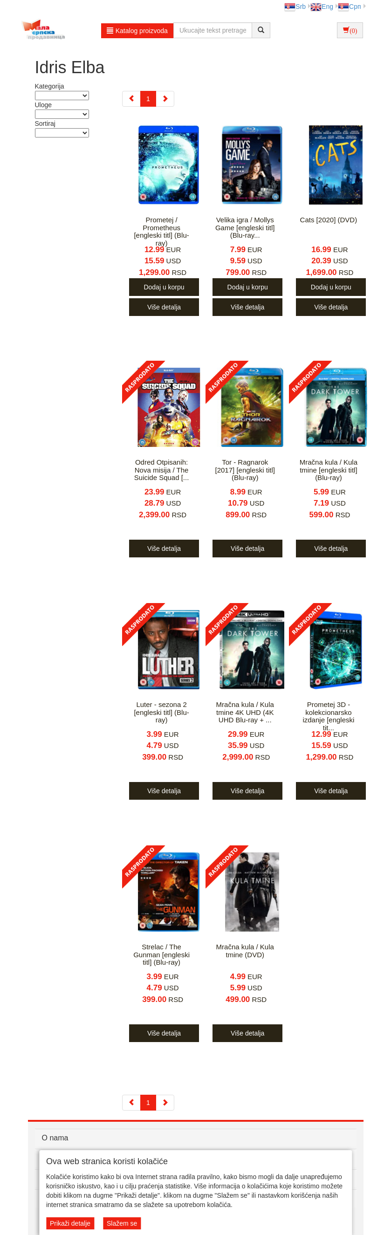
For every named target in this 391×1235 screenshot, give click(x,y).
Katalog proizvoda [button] (137, 30)
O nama (55, 1138)
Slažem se (122, 1223)
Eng (321, 6)
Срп (349, 6)
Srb (295, 6)
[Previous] (131, 99)
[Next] (165, 99)
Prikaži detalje (70, 1223)
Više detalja (164, 307)
